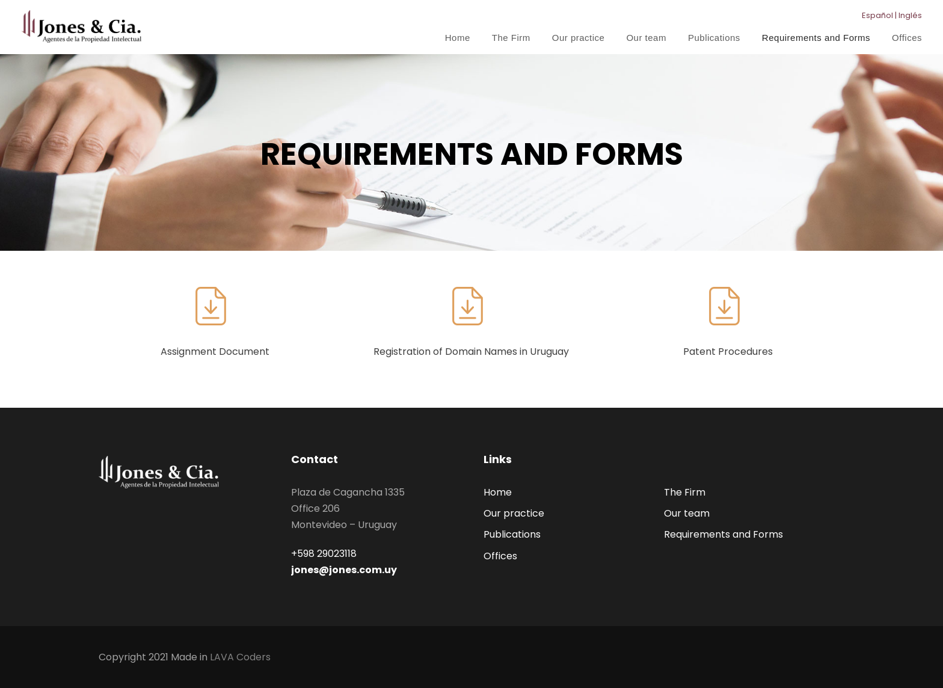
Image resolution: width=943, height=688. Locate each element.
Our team (646, 37)
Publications (714, 37)
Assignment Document (215, 351)
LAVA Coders (240, 657)
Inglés (910, 15)
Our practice (578, 37)
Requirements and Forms (816, 37)
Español (877, 15)
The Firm (511, 37)
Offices (907, 37)
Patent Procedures (728, 351)
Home (457, 37)
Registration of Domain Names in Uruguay (471, 351)
